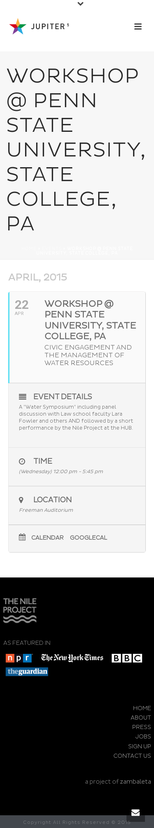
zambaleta (135, 781)
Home (29, 248)
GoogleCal (88, 538)
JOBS (143, 736)
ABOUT (141, 717)
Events (52, 248)
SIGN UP (139, 746)
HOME (142, 708)
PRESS (141, 727)
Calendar (47, 538)
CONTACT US (132, 755)
